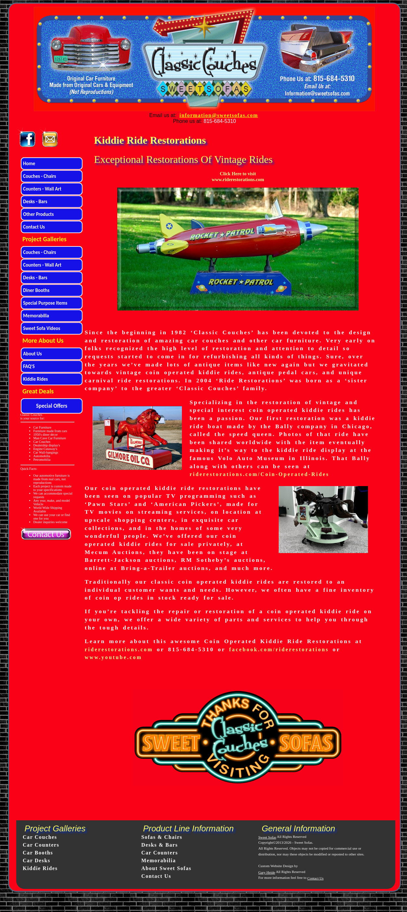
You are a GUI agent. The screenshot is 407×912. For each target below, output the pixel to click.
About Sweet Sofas (166, 868)
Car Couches (40, 837)
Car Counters (41, 845)
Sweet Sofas (267, 837)
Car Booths (38, 852)
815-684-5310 (220, 121)
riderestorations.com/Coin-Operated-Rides (259, 474)
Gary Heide (266, 872)
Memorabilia (158, 860)
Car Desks (36, 860)
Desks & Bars (159, 845)
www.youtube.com (113, 657)
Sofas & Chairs (161, 837)
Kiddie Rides (40, 868)
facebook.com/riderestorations (279, 649)
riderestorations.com (119, 649)
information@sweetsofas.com (219, 115)
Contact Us (156, 876)
